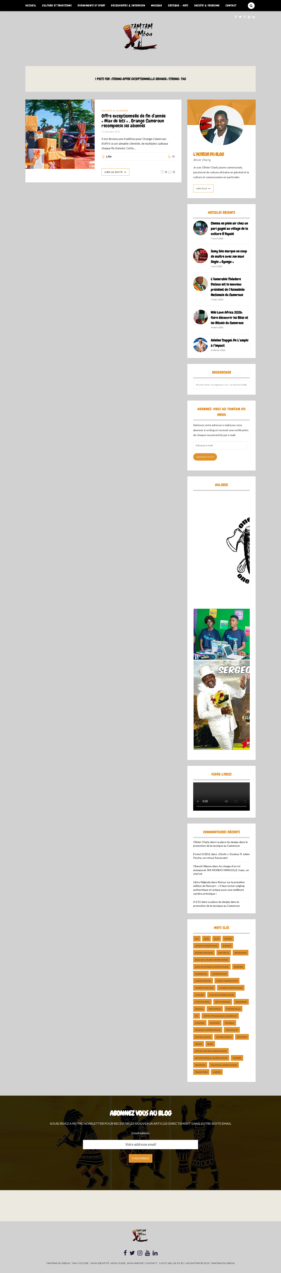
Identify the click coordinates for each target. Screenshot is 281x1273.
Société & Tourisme (207, 5)
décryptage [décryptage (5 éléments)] (215, 1009)
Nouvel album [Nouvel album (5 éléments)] (203, 1037)
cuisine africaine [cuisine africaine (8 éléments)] (204, 988)
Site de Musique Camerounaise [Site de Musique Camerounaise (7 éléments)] (211, 1058)
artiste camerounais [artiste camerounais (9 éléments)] (206, 946)
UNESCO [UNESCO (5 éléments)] (217, 1072)
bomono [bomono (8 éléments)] (238, 967)
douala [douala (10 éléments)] (199, 1009)
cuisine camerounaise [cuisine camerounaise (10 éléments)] (231, 988)
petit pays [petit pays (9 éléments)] (242, 1037)
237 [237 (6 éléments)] (197, 939)
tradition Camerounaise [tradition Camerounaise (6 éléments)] (224, 1065)
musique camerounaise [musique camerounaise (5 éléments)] (207, 1030)
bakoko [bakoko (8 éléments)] (227, 946)
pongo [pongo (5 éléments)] (198, 1044)
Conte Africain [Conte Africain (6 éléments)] (203, 981)
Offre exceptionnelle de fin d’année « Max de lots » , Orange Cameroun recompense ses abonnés (133, 121)
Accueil (30, 5)
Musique (156, 5)
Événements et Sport (91, 5)
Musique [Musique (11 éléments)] (229, 1023)
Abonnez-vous (205, 457)
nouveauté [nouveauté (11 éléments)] (232, 1030)
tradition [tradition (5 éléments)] (200, 1065)
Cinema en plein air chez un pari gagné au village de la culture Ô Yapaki (229, 228)
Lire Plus (201, 188)
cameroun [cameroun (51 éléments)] (201, 974)
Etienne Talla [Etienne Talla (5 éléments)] (233, 1009)
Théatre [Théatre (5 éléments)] (237, 1058)
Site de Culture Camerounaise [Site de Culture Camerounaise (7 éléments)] (211, 1051)
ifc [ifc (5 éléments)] (196, 1016)
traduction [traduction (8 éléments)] (201, 1072)
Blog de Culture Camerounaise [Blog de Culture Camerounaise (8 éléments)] (211, 960)
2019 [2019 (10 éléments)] (216, 939)
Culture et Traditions (57, 5)
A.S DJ (197, 901)
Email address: (141, 1133)
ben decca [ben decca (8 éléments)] (223, 953)
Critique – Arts (178, 5)
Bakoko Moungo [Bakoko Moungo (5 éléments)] (204, 953)
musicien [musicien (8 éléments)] (215, 1023)
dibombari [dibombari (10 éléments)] (241, 1002)
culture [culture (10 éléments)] (199, 995)
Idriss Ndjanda (202, 882)
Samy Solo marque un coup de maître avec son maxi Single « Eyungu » (229, 256)
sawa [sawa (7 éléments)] (210, 1044)
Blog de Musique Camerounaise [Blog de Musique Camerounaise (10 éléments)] (212, 967)
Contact (231, 5)
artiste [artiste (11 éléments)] (228, 939)
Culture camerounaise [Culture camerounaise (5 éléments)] (221, 995)
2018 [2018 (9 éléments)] (206, 939)
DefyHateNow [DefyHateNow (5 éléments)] (222, 1002)
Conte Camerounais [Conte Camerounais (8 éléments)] (226, 981)
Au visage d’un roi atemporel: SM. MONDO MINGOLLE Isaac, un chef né (221, 869)
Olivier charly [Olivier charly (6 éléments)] (224, 1037)
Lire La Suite (114, 172)
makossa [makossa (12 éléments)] (200, 1023)
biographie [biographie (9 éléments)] (240, 953)
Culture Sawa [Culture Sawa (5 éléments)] (202, 1002)
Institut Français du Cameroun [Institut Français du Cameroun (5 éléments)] (220, 1016)
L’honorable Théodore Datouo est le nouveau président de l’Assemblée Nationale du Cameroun (228, 287)
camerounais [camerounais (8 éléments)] (219, 974)
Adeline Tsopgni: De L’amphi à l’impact (229, 343)
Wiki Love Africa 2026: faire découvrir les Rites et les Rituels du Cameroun (229, 317)
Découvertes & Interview (128, 5)
